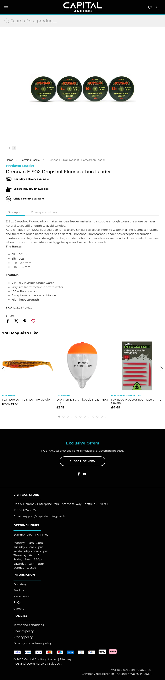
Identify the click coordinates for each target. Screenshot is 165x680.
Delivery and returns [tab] (44, 212)
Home (9, 159)
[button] (6, 7)
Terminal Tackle (30, 159)
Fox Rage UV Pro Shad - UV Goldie (26, 399)
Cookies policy (24, 631)
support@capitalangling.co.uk (44, 516)
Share (10, 315)
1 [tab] (14, 148)
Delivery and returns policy (33, 643)
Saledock (55, 663)
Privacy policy (23, 637)
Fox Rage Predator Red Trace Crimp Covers (136, 401)
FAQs (17, 602)
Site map (66, 659)
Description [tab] (15, 212)
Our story (20, 584)
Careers (19, 608)
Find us (19, 590)
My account (22, 596)
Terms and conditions (29, 625)
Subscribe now (82, 461)
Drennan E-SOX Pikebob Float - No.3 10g (82, 401)
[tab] (59, 417)
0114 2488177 (27, 510)
